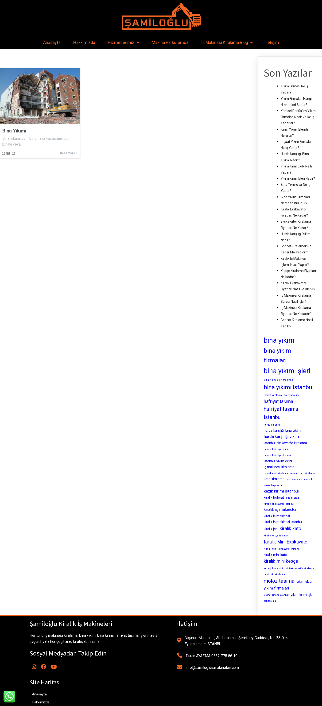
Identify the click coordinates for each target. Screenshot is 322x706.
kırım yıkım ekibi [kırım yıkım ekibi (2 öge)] (273, 568)
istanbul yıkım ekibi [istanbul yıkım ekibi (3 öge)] (278, 461)
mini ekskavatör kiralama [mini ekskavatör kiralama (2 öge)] (299, 568)
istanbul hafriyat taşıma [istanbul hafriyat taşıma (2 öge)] (277, 455)
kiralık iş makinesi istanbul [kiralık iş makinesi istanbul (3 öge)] (283, 522)
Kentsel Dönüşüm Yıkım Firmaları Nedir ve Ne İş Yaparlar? (298, 117)
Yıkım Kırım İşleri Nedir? (298, 178)
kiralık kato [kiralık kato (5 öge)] (290, 528)
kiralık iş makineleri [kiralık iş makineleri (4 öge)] (281, 509)
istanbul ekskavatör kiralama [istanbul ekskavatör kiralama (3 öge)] (285, 443)
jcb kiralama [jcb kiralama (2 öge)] (308, 473)
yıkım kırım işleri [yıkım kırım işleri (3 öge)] (302, 595)
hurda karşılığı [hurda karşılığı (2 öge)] (272, 424)
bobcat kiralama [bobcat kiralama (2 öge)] (273, 395)
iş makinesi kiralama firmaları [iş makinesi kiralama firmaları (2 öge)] (281, 473)
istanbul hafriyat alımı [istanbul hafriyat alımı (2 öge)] (276, 449)
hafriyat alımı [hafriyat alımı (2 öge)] (291, 395)
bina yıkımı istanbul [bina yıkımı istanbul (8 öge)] (289, 387)
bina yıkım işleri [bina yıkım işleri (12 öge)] (287, 371)
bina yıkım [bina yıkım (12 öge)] (279, 340)
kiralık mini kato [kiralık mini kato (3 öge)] (275, 555)
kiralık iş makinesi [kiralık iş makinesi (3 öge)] (277, 516)
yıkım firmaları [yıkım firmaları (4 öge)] (276, 588)
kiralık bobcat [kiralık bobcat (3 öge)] (274, 497)
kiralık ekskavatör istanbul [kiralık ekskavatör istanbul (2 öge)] (279, 503)
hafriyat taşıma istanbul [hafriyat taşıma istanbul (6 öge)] (281, 413)
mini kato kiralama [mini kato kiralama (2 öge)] (274, 574)
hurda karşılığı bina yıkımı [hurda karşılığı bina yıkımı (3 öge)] (282, 430)
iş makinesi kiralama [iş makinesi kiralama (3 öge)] (279, 467)
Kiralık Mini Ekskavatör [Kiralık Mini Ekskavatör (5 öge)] (286, 542)
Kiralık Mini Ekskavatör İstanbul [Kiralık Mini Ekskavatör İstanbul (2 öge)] (282, 549)
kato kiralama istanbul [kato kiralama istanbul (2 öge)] (299, 479)
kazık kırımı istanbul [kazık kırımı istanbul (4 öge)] (281, 491)
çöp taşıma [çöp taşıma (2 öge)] (270, 600)
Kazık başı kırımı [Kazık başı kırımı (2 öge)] (273, 485)
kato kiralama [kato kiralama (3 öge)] (274, 479)
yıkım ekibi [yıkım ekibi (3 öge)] (304, 581)
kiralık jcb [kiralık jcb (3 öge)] (271, 529)
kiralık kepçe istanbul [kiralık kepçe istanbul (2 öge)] (276, 535)
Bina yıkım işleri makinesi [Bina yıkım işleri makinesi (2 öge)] (279, 379)
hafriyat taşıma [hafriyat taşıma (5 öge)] (278, 401)
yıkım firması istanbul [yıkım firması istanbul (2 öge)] (276, 595)
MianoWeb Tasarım (193, 700)
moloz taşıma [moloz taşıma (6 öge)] (279, 581)
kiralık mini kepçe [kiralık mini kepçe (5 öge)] (281, 561)
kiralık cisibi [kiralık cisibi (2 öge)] (293, 497)
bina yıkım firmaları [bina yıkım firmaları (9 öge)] (277, 355)
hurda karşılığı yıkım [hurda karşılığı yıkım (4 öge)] (281, 436)
